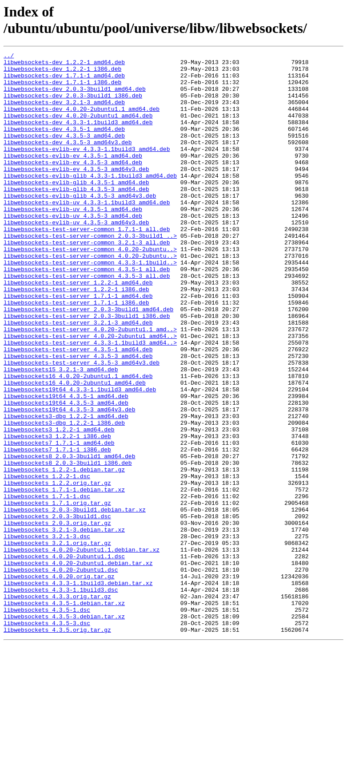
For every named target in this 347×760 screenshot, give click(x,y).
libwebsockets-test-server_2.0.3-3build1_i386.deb (87, 369)
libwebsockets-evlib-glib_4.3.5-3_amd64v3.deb (80, 225)
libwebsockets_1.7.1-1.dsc (47, 585)
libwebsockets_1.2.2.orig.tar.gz (57, 569)
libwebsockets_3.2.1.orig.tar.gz (57, 642)
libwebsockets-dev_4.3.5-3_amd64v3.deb (68, 161)
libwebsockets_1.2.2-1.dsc (47, 561)
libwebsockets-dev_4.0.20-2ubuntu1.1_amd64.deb (82, 121)
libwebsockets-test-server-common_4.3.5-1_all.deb (87, 313)
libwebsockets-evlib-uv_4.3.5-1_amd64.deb (73, 241)
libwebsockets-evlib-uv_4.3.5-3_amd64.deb (73, 249)
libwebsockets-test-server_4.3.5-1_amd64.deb (78, 409)
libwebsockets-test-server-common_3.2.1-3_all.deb (87, 281)
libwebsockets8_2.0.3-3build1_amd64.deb (69, 537)
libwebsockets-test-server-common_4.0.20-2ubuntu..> (90, 289)
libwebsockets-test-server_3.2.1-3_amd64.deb (78, 377)
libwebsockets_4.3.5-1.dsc (47, 722)
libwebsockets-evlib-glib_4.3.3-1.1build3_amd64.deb (90, 201)
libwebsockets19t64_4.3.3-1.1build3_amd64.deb (80, 457)
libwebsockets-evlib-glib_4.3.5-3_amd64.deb (76, 217)
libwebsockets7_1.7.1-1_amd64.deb (59, 521)
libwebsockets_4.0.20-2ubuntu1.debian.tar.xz (78, 666)
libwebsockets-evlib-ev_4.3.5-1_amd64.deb (73, 177)
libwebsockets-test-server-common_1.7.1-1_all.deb (87, 265)
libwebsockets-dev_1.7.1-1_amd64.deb (64, 81)
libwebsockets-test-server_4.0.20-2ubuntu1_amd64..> (90, 393)
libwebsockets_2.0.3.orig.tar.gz (57, 618)
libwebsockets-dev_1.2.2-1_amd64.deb (64, 65)
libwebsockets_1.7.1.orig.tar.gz (57, 593)
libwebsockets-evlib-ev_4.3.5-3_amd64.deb (73, 185)
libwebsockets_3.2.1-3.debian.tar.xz (64, 626)
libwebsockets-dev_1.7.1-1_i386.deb (62, 89)
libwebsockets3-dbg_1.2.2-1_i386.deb (64, 497)
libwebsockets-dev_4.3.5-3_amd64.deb (64, 153)
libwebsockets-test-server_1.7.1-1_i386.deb (76, 353)
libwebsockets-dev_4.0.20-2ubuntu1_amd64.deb (78, 129)
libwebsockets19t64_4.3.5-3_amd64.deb (66, 473)
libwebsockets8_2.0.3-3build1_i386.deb (68, 545)
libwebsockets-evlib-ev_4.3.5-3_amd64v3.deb (76, 193)
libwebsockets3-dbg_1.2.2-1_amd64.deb (66, 489)
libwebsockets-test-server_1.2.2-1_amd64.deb (78, 329)
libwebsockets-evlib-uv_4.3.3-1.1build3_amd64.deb (87, 233)
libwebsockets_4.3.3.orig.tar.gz (57, 706)
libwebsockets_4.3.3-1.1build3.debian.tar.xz (78, 690)
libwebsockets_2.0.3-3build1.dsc (57, 610)
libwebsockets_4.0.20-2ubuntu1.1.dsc (64, 658)
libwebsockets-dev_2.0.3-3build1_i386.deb (73, 105)
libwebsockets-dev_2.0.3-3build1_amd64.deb (75, 97)
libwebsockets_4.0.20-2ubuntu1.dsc (61, 674)
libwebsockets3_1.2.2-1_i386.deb (57, 513)
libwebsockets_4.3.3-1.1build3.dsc (61, 698)
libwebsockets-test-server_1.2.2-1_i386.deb (76, 337)
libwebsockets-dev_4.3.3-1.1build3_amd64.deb (78, 137)
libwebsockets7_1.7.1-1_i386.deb (57, 529)
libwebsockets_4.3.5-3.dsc (47, 738)
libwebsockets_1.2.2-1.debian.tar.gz (64, 553)
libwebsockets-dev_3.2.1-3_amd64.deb (64, 113)
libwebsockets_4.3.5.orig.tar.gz (57, 746)
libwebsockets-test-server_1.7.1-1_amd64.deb (78, 345)
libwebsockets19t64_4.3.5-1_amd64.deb (66, 465)
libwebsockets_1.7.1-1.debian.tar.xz (64, 577)
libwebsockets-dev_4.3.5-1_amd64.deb (64, 145)
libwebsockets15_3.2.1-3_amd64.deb (61, 433)
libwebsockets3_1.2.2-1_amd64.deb (59, 505)
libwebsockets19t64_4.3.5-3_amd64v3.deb (69, 481)
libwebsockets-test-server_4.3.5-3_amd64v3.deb (82, 425)
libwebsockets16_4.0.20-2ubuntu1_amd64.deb (75, 449)
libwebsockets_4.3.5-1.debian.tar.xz (64, 714)
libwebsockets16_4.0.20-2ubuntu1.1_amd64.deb (78, 441)
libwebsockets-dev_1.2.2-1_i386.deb (62, 73)
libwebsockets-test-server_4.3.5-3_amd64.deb (78, 417)
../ (9, 57)
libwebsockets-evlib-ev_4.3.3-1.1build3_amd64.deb (87, 169)
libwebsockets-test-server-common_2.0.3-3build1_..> (90, 273)
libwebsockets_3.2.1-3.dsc (47, 634)
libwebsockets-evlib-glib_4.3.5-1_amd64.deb (76, 209)
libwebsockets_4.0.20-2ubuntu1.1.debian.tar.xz (82, 650)
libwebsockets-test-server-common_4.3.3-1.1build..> (90, 305)
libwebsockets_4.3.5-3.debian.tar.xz (64, 730)
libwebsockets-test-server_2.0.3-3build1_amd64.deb (88, 361)
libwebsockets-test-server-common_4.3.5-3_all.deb (87, 321)
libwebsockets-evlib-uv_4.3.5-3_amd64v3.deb (76, 257)
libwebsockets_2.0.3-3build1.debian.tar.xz (75, 601)
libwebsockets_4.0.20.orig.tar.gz (59, 682)
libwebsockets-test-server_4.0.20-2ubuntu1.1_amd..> (90, 385)
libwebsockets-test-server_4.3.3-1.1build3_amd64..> (90, 401)
